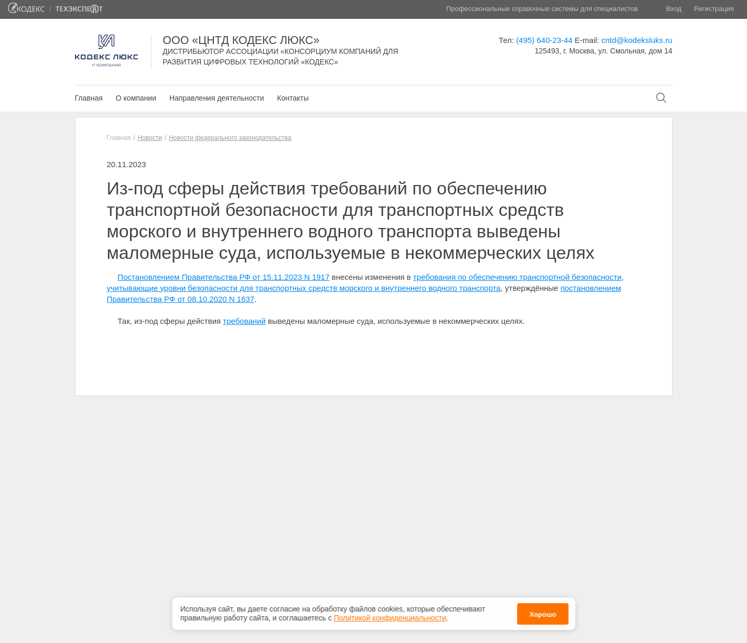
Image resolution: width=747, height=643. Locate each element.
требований (244, 321)
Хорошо (542, 614)
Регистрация (714, 9)
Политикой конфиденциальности (390, 618)
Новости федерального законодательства (230, 137)
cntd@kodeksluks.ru (636, 40)
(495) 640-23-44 (544, 40)
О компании (136, 98)
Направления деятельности (216, 98)
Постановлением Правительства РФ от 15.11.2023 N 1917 (223, 277)
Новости (149, 137)
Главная (89, 98)
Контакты (292, 98)
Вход (673, 9)
